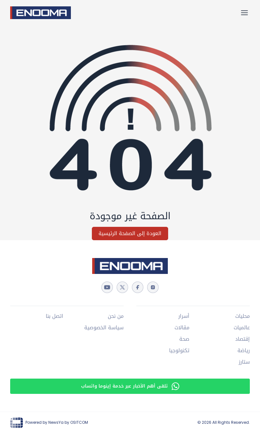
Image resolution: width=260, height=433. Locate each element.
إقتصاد (242, 339)
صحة (184, 339)
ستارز (244, 362)
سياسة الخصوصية (104, 328)
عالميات (242, 328)
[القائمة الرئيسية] (244, 12)
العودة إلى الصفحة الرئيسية (130, 233)
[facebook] (137, 287)
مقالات (181, 328)
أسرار (183, 316)
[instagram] (153, 287)
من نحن (116, 316)
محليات (242, 316)
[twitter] (122, 287)
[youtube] (107, 287)
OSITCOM (79, 422)
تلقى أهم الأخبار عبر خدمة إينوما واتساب (130, 386)
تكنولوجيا (179, 350)
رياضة (243, 350)
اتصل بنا (54, 316)
